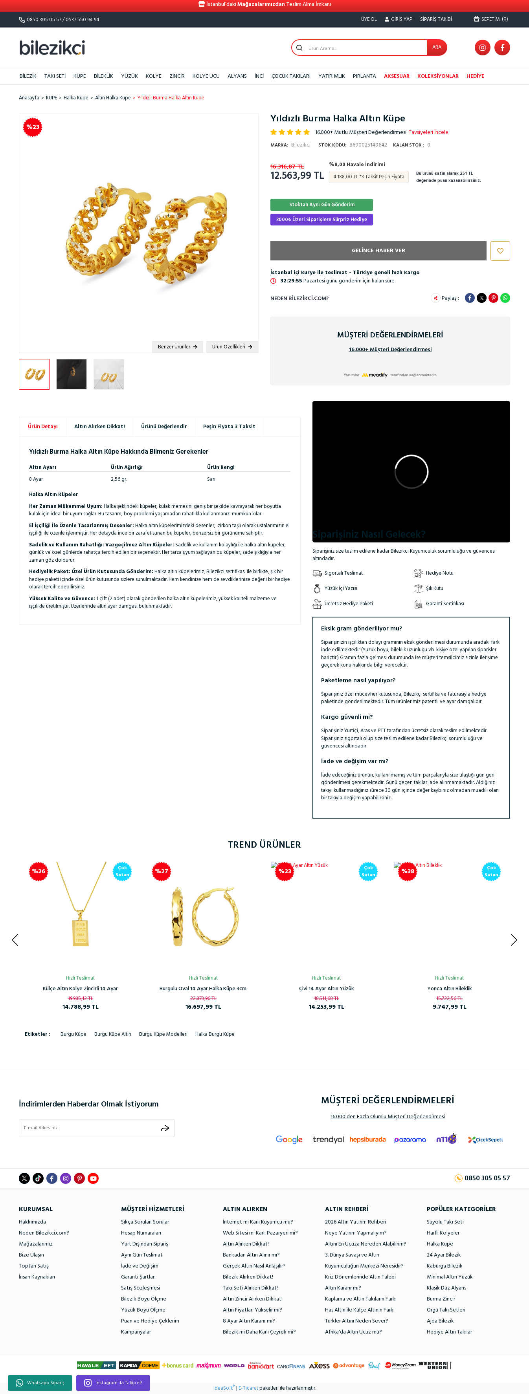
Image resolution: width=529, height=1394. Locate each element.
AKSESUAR (397, 76)
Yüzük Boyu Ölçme (143, 1310)
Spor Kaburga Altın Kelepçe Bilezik (449, 988)
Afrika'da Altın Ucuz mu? (353, 1332)
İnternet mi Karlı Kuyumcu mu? (258, 1222)
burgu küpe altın (112, 1034)
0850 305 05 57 (44, 20)
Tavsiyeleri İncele (428, 132)
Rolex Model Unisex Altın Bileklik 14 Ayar (80, 988)
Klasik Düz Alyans (446, 1288)
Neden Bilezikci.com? (299, 298)
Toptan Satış (34, 1266)
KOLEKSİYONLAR (438, 76)
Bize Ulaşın (31, 1255)
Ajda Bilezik (440, 1321)
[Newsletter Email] (97, 1128)
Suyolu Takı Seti (445, 1222)
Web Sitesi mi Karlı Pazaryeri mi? (260, 1233)
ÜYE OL (369, 19)
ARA (436, 47)
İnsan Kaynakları (37, 1277)
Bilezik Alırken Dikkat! (248, 1277)
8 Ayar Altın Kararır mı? (249, 1321)
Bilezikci (290, 145)
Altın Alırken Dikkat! (99, 427)
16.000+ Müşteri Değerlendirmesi (390, 349)
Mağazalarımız (36, 1244)
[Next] (514, 940)
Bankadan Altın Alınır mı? (251, 1255)
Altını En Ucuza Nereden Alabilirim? (365, 1244)
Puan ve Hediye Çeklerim (150, 1321)
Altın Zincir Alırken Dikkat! (253, 1299)
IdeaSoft (224, 1388)
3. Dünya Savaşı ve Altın (352, 1255)
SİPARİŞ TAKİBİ (436, 19)
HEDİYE (475, 76)
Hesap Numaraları (141, 1233)
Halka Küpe (440, 1244)
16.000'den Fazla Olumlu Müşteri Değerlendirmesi (388, 1116)
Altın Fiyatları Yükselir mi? (252, 1310)
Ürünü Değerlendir (164, 427)
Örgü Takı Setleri (446, 1310)
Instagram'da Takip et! (113, 1383)
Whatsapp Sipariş (40, 1383)
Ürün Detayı (43, 427)
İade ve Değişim (139, 1266)
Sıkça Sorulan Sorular (145, 1222)
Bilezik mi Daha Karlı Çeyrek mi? (259, 1332)
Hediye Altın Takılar (449, 1332)
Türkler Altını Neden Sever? (356, 1321)
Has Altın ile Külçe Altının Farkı (360, 1310)
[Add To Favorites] (498, 251)
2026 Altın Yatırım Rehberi (355, 1222)
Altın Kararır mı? (343, 1288)
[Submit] (165, 1128)
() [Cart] (491, 19)
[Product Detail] (245, 871)
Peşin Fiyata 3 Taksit (229, 427)
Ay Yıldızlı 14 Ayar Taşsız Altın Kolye (204, 988)
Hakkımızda (32, 1222)
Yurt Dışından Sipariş (144, 1244)
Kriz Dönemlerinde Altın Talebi (360, 1277)
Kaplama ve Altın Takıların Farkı (361, 1299)
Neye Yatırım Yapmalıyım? (356, 1233)
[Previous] (15, 940)
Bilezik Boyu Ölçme (143, 1299)
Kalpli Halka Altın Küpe (326, 988)
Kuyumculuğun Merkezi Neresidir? (364, 1266)
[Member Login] (398, 20)
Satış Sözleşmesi (140, 1288)
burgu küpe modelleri (163, 1034)
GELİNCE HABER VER (378, 250)
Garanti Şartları (138, 1277)
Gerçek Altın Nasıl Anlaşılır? (254, 1266)
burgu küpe (73, 1034)
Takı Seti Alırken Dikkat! (250, 1288)
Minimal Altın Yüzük (450, 1277)
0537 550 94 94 (82, 20)
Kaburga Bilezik (445, 1266)
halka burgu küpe (215, 1034)
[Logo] (52, 47)
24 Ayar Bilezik (444, 1255)
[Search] (369, 47)
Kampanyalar (136, 1332)
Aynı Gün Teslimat (142, 1255)
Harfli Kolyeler (443, 1233)
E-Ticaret (248, 1388)
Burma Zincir (441, 1299)
